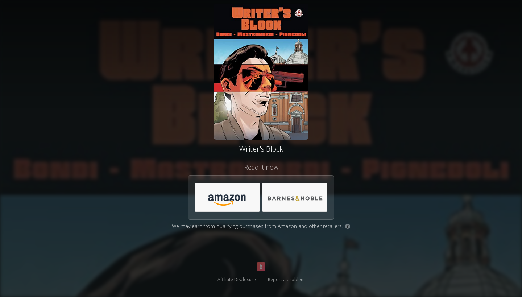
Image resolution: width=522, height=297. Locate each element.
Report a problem (286, 279)
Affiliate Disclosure (237, 279)
